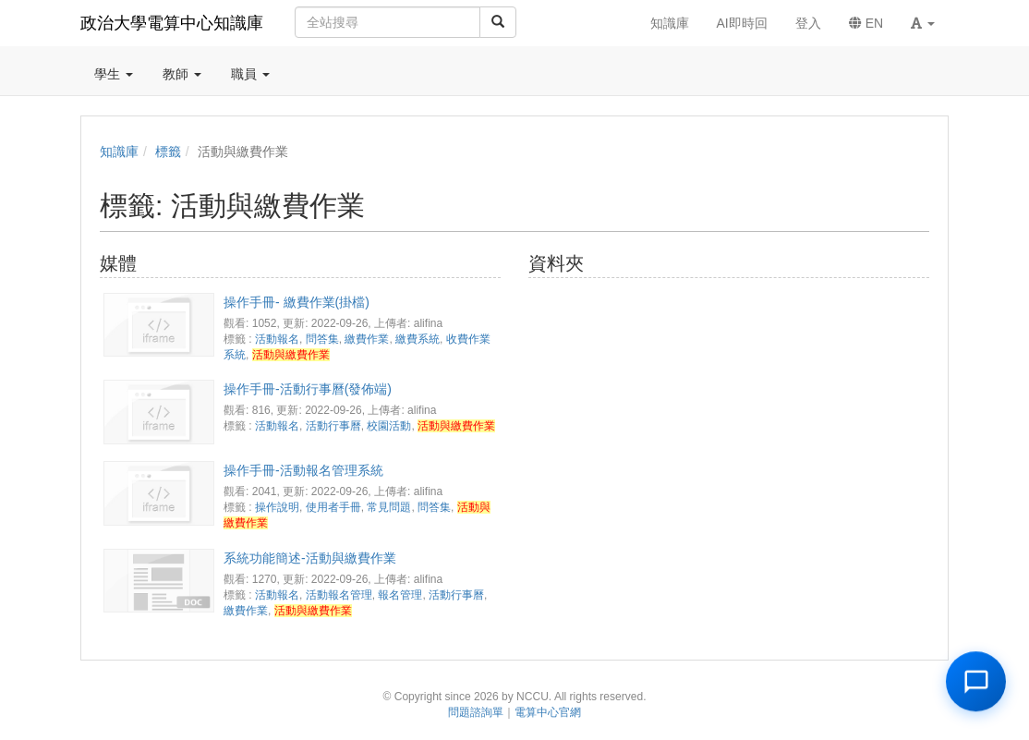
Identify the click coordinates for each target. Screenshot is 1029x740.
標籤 (168, 151)
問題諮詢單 (475, 712)
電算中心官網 (547, 712)
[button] (923, 23)
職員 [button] (250, 74)
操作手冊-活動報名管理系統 (303, 470)
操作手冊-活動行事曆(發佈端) (308, 389)
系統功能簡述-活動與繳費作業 (310, 558)
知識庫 (119, 151)
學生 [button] (113, 74)
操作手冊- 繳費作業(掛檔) (296, 302)
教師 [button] (182, 74)
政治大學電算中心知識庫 (171, 23)
